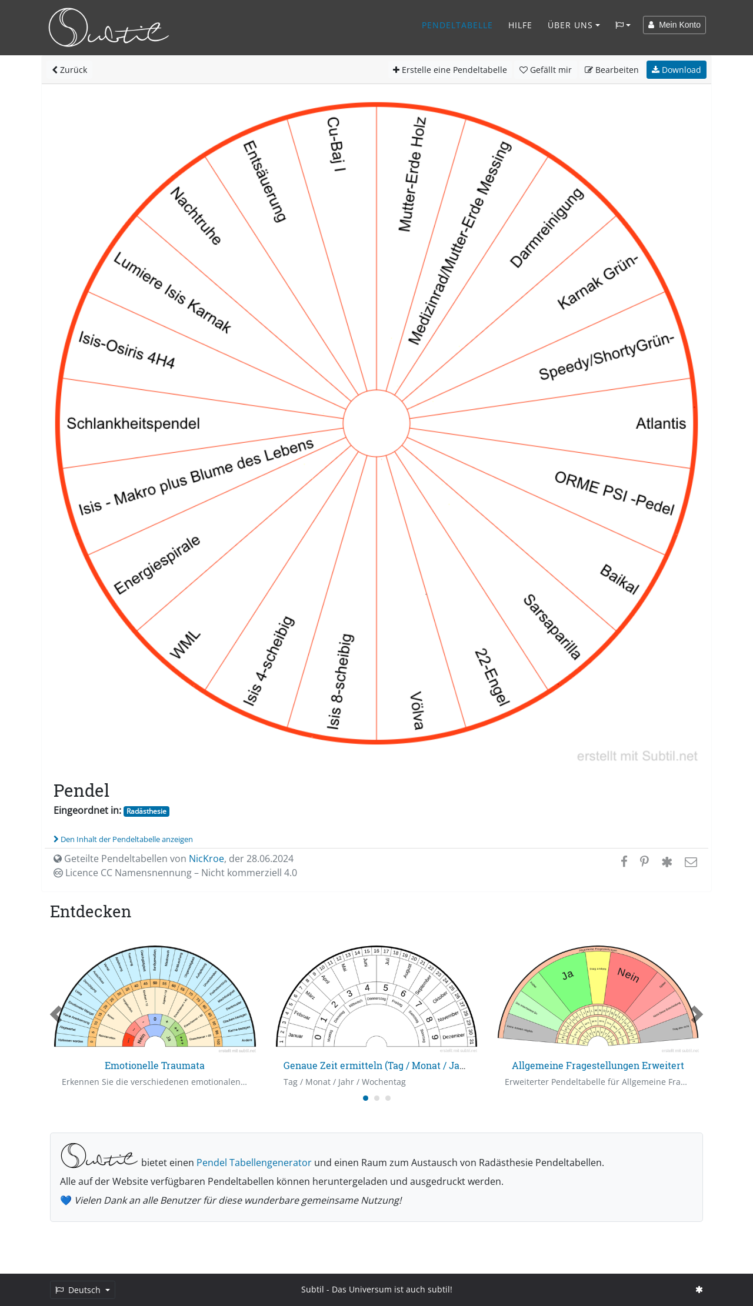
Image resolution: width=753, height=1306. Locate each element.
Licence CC (175, 872)
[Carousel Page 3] (388, 1098)
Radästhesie (146, 811)
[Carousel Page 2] (376, 1098)
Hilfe (520, 25)
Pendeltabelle (457, 25)
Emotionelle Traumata (155, 1065)
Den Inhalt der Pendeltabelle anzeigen (123, 839)
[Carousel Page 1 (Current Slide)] (365, 1098)
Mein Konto (674, 24)
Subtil (312, 1289)
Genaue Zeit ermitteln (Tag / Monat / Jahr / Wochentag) (407, 1065)
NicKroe (206, 858)
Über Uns (570, 25)
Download (676, 69)
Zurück (69, 69)
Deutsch (79, 1289)
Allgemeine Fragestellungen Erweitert (598, 1065)
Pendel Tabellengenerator (254, 1162)
